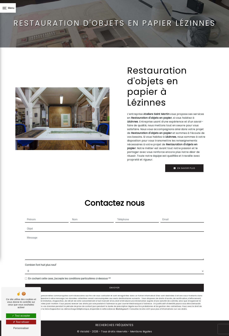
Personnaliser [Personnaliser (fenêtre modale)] (21, 328)
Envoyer (114, 287)
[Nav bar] (8, 8)
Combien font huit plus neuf (40, 264)
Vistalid (84, 331)
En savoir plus (184, 168)
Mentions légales (141, 331)
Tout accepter (21, 315)
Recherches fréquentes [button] (114, 325)
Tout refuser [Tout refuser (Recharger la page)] (21, 322)
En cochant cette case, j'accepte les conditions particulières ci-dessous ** (69, 278)
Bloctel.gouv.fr (122, 309)
